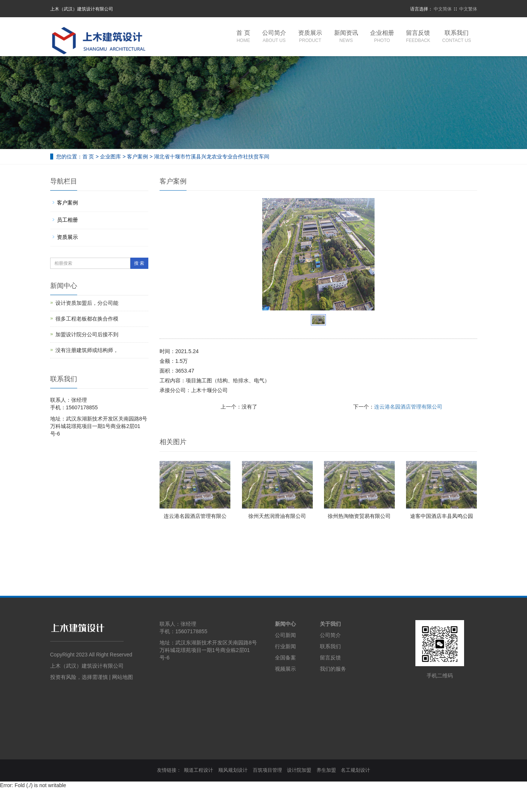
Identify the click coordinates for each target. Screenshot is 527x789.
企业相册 (382, 37)
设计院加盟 (299, 770)
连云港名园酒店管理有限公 (195, 516)
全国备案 (285, 658)
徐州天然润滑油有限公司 (277, 516)
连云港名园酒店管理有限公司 (408, 407)
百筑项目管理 (267, 770)
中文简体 (443, 9)
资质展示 (310, 37)
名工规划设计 (355, 770)
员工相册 (67, 220)
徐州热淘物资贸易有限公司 (359, 516)
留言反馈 (418, 37)
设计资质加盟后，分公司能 (86, 303)
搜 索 (139, 263)
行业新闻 (285, 646)
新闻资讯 (346, 37)
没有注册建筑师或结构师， (86, 350)
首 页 (243, 37)
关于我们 (330, 624)
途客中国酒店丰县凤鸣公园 (441, 516)
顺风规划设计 (233, 770)
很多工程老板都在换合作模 (86, 319)
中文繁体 (468, 9)
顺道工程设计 (198, 770)
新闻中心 (285, 624)
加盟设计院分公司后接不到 (86, 334)
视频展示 (285, 669)
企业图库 (110, 157)
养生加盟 (326, 770)
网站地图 (122, 677)
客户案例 (137, 157)
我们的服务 (333, 669)
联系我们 (456, 37)
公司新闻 (285, 635)
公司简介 (274, 37)
